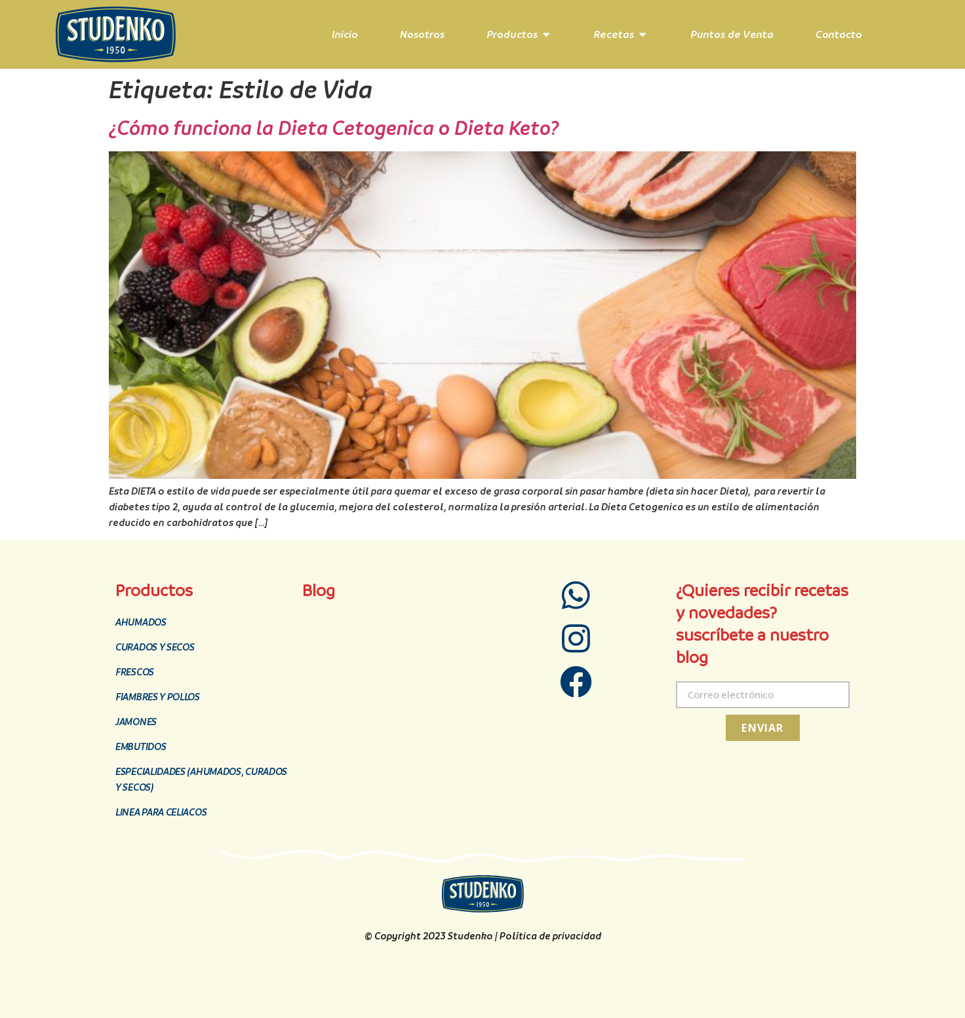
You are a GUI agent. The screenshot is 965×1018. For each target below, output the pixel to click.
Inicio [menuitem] (345, 34)
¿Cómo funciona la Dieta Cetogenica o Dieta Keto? (334, 128)
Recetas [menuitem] (614, 34)
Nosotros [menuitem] (422, 34)
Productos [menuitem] (512, 34)
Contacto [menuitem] (839, 34)
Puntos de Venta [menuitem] (732, 34)
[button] (546, 34)
